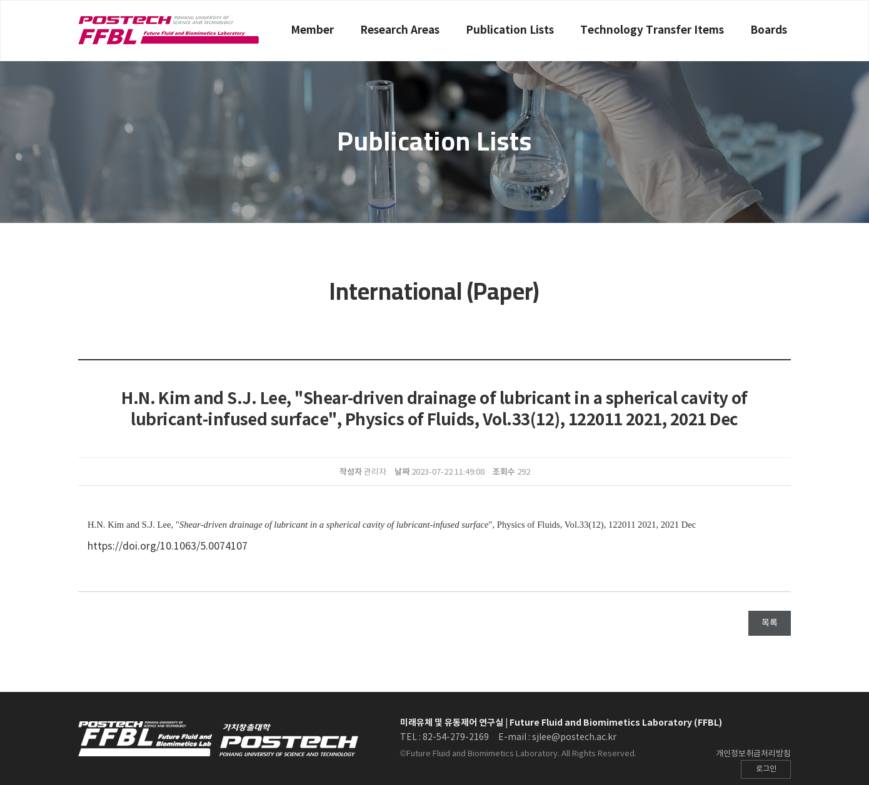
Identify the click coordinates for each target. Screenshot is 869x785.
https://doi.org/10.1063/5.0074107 (168, 546)
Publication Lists (510, 30)
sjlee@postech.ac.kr (574, 738)
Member (312, 30)
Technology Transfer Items (652, 30)
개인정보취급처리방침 (753, 754)
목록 (769, 623)
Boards (768, 30)
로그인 (766, 769)
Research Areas (400, 30)
